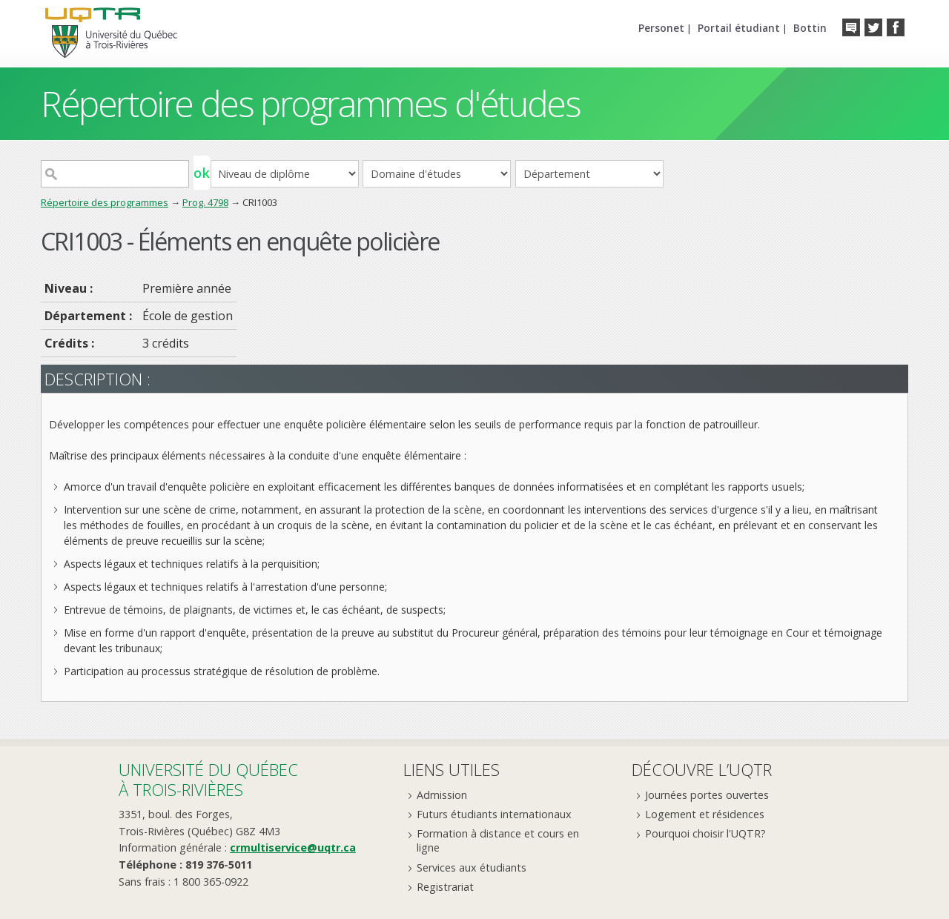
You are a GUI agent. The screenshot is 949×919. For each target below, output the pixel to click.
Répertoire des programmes (104, 202)
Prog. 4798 (205, 202)
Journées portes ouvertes (707, 795)
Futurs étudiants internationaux (494, 814)
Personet (661, 28)
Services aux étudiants (471, 867)
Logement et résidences (704, 814)
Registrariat (445, 887)
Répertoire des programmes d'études (310, 103)
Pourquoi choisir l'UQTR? (705, 833)
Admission (442, 795)
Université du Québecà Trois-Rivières (208, 779)
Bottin (810, 28)
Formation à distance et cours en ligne (498, 840)
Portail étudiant (739, 28)
